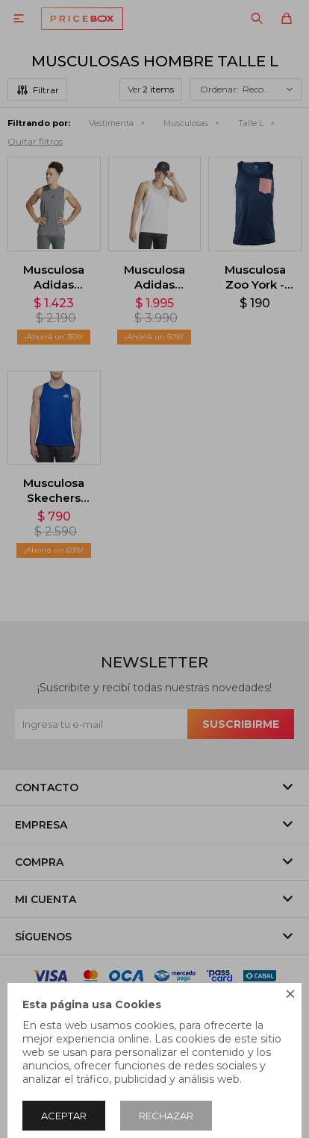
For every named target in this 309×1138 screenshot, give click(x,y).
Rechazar (166, 1116)
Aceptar (64, 1116)
